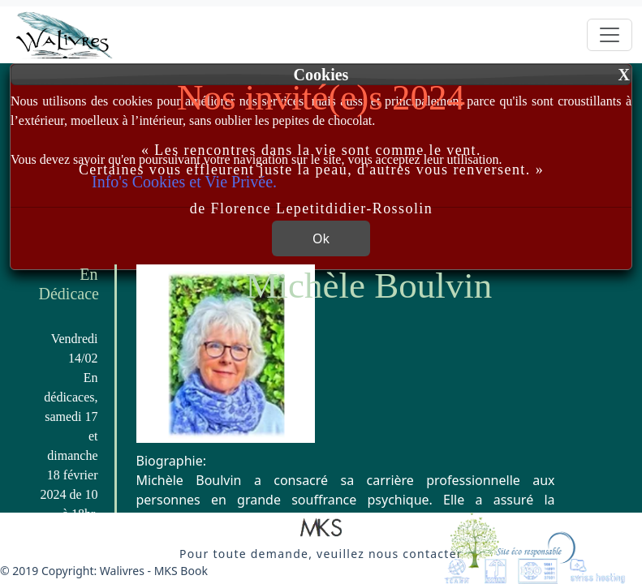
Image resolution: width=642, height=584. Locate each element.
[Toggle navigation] (609, 35)
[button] (321, 529)
